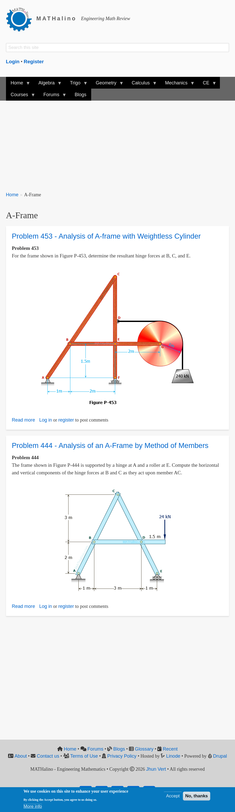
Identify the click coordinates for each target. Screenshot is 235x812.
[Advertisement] (117, 143)
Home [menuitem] (18, 84)
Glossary (144, 749)
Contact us (48, 756)
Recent (170, 749)
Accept (173, 795)
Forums (95, 749)
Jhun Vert (156, 769)
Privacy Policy (122, 756)
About (21, 756)
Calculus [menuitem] (142, 84)
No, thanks (196, 795)
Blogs (119, 749)
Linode (173, 756)
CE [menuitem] (207, 84)
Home (12, 194)
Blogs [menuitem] (80, 94)
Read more (23, 420)
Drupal (220, 756)
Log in (45, 420)
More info (32, 806)
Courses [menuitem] (20, 96)
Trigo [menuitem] (76, 84)
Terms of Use (84, 756)
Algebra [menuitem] (47, 84)
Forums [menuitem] (52, 96)
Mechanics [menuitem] (177, 84)
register (66, 420)
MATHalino (56, 18)
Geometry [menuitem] (107, 84)
